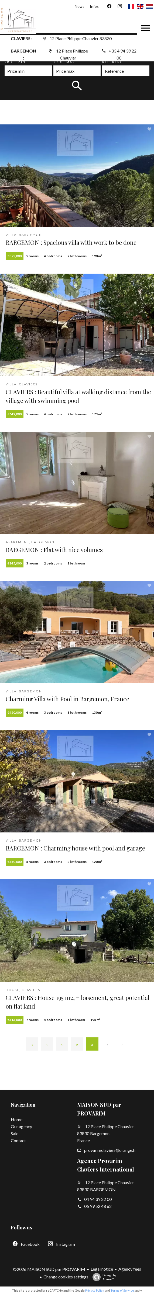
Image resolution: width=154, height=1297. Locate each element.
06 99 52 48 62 (98, 1206)
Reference (113, 62)
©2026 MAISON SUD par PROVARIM (49, 1269)
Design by (103, 1277)
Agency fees (129, 1268)
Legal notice (102, 1268)
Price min (15, 62)
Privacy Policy (94, 1290)
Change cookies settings (65, 1276)
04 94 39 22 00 (98, 1199)
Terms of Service (122, 1290)
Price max (64, 62)
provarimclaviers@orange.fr (110, 1150)
